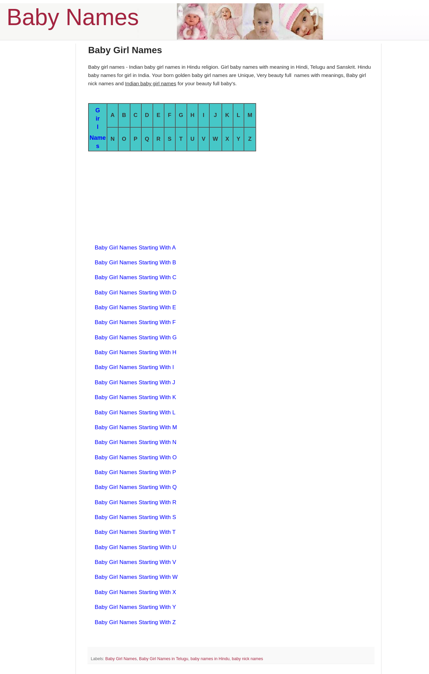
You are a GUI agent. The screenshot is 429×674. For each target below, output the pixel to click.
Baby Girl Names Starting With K (135, 397)
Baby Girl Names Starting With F (135, 322)
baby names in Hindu (209, 658)
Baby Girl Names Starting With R (136, 502)
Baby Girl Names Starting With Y (135, 607)
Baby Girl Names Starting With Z (135, 622)
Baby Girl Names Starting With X (135, 592)
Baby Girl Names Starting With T (135, 532)
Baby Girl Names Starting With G (136, 337)
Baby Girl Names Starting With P (135, 472)
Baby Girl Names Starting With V (135, 562)
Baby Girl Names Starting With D (136, 292)
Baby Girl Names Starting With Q (136, 487)
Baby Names (73, 17)
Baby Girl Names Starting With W (136, 577)
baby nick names (247, 658)
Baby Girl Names (121, 658)
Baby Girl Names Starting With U (136, 547)
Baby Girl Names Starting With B (135, 262)
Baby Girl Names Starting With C (136, 277)
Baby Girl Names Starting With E (135, 307)
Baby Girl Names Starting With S (135, 517)
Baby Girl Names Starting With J (135, 382)
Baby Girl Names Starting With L (135, 412)
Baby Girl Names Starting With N (136, 442)
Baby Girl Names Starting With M (136, 427)
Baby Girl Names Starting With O (136, 457)
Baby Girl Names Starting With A (135, 247)
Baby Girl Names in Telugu (163, 658)
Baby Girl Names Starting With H (136, 352)
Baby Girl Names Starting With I (134, 367)
